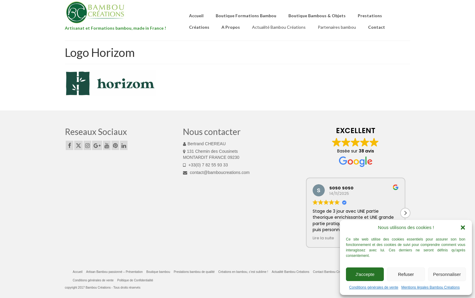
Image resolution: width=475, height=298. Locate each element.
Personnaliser (447, 274)
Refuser (406, 274)
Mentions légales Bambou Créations (430, 287)
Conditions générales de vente (373, 287)
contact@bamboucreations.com (216, 172)
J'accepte (364, 274)
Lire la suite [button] (323, 238)
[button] (463, 227)
